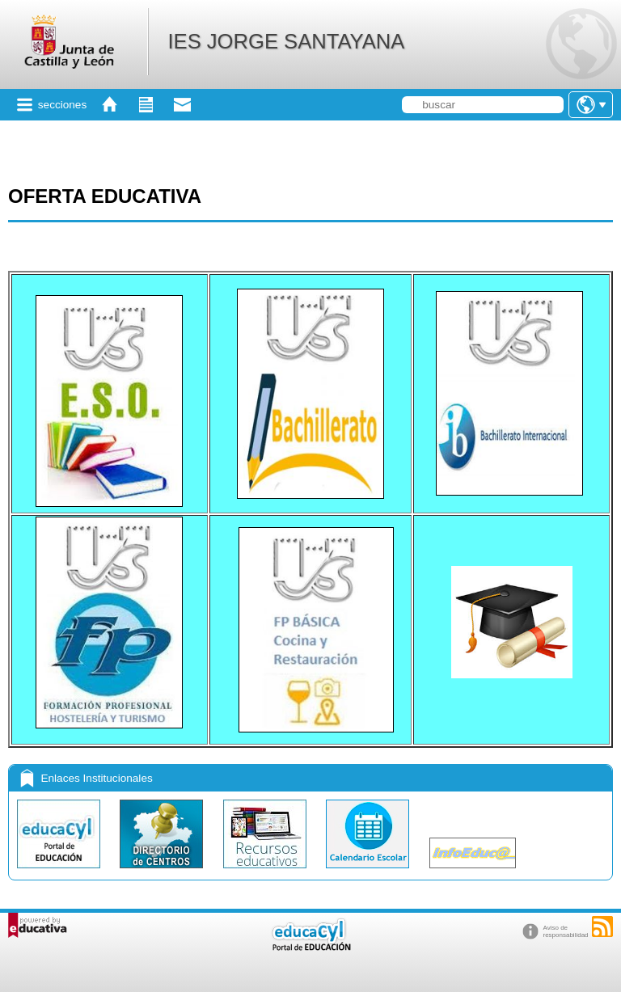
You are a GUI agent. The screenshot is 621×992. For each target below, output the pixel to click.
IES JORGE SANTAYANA (285, 41)
